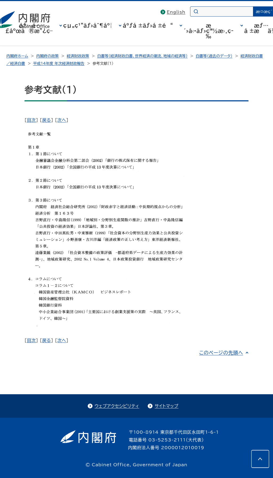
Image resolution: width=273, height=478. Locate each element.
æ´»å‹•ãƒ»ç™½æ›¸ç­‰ (208, 31)
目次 (31, 120)
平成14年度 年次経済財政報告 (58, 63)
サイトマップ (166, 406)
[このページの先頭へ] (260, 458)
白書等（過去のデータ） (214, 56)
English (176, 12)
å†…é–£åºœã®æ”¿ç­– (29, 28)
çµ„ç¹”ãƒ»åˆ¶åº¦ (87, 25)
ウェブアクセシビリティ (117, 406)
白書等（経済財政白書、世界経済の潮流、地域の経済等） (142, 56)
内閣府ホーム (17, 56)
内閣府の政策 (47, 56)
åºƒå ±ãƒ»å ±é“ (148, 25)
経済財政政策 (78, 56)
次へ (61, 120)
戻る (46, 120)
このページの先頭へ (221, 352)
